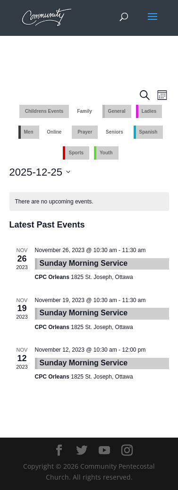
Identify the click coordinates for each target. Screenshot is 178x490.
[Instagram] (127, 450)
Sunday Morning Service (84, 263)
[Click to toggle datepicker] (40, 172)
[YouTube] (104, 450)
